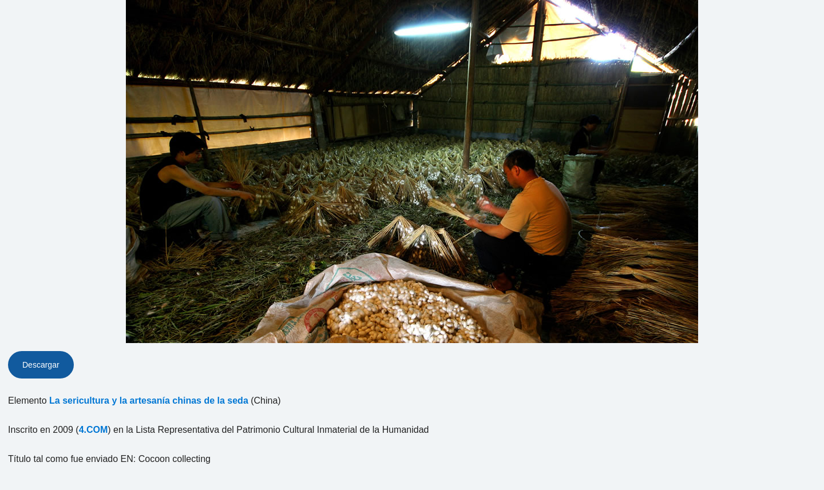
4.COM (93, 430)
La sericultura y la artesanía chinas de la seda (148, 400)
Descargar (41, 364)
